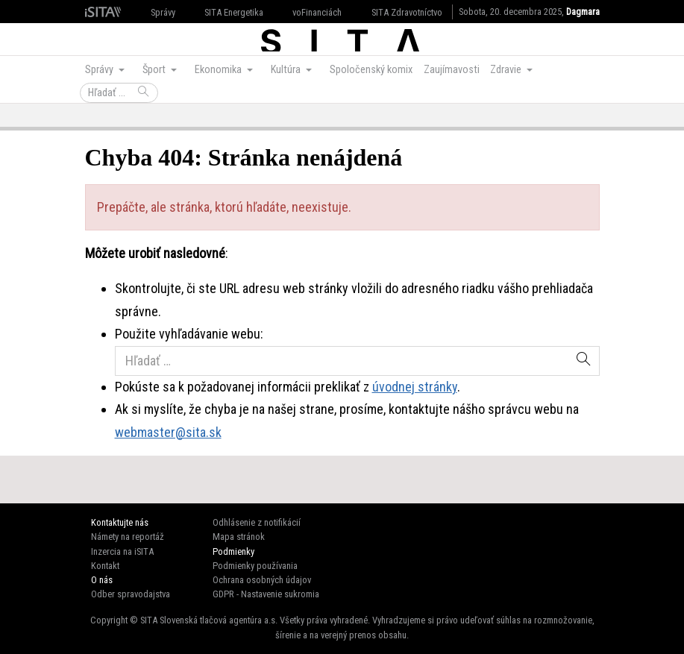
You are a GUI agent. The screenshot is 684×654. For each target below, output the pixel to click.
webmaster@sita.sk (168, 432)
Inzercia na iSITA (122, 551)
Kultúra (287, 69)
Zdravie (507, 69)
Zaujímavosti (452, 69)
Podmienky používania (255, 565)
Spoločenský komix (371, 69)
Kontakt (105, 565)
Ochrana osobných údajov (262, 579)
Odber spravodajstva (130, 594)
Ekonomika (219, 69)
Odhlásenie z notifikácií (257, 522)
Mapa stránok (239, 536)
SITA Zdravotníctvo (406, 12)
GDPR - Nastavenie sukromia (266, 594)
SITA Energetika (233, 12)
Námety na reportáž (127, 536)
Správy (163, 12)
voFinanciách (317, 12)
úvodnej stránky (414, 386)
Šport (155, 69)
